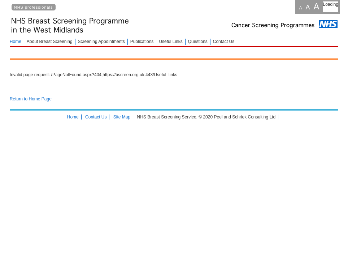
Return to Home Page (31, 98)
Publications (142, 41)
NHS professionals (33, 7)
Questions (198, 41)
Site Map (121, 117)
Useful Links (170, 41)
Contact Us (223, 41)
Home (15, 41)
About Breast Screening (50, 41)
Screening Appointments (101, 41)
